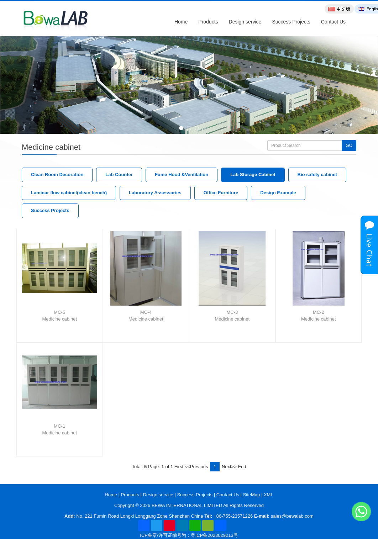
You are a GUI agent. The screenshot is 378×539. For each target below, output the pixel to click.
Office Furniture (221, 192)
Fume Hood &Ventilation (181, 174)
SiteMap (251, 494)
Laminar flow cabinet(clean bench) (69, 192)
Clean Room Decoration (57, 174)
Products (208, 22)
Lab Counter (119, 174)
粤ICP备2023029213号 (214, 535)
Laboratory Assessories (155, 192)
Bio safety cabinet (317, 174)
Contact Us (333, 22)
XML (268, 494)
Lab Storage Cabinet (252, 174)
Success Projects (291, 22)
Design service (245, 22)
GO (349, 145)
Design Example (278, 192)
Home (181, 22)
